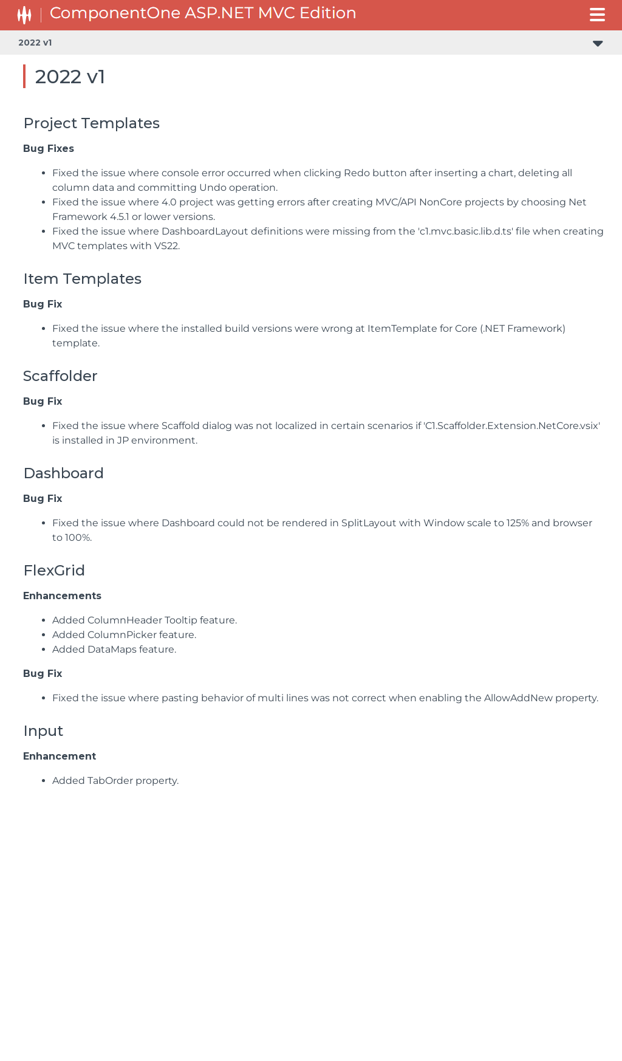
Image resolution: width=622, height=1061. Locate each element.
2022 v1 (35, 42)
